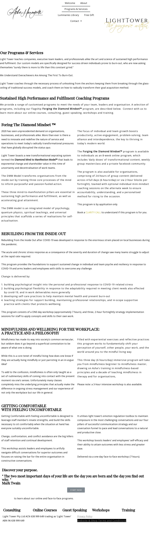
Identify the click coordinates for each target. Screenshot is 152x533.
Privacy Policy (84, 516)
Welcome (70, 3)
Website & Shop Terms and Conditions (101, 520)
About (83, 3)
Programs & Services (76, 9)
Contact (76, 21)
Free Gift (89, 15)
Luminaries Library (68, 15)
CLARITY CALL (93, 212)
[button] (76, 490)
